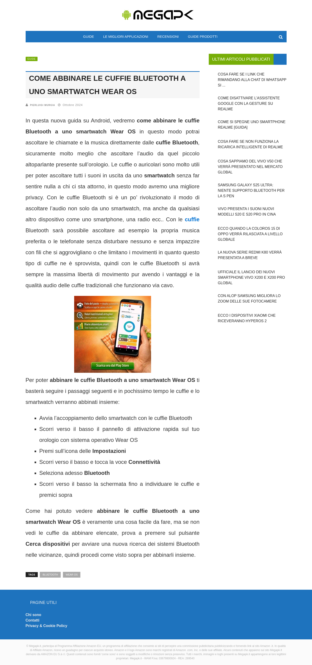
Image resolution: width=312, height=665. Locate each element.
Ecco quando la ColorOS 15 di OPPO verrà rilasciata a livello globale (250, 234)
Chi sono (33, 615)
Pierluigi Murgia (42, 105)
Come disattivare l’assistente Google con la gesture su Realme (249, 103)
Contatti (32, 620)
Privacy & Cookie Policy (46, 626)
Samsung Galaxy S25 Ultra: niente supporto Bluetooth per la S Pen (251, 190)
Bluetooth (50, 574)
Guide (88, 36)
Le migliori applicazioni (125, 36)
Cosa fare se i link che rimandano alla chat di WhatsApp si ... (252, 79)
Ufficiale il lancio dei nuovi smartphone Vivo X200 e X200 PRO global (251, 277)
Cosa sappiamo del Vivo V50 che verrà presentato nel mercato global (250, 166)
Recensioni (168, 36)
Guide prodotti (202, 36)
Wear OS (72, 574)
